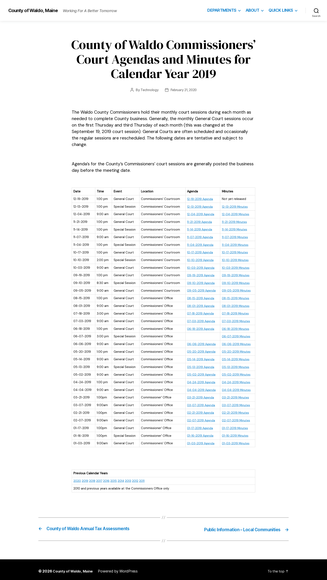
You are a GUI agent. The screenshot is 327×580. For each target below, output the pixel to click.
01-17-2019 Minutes (234, 426)
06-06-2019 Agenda (200, 342)
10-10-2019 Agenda (199, 259)
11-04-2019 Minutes (235, 244)
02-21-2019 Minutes (235, 410)
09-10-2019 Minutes (235, 282)
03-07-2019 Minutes (236, 403)
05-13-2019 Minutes (235, 365)
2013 (129, 478)
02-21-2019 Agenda (199, 410)
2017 (99, 478)
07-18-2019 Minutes (235, 312)
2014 (121, 478)
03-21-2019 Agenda (199, 395)
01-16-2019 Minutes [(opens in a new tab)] (234, 433)
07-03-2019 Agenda (200, 320)
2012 (136, 478)
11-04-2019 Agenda (199, 244)
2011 (143, 478)
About (252, 10)
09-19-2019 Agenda (199, 274)
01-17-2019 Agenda (199, 426)
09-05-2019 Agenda (200, 289)
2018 (92, 478)
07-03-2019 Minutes (236, 320)
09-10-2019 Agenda (199, 282)
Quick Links (281, 10)
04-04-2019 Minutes (236, 388)
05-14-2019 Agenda (199, 357)
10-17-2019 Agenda (199, 252)
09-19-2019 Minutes (235, 274)
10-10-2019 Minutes (235, 259)
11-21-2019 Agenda (198, 222)
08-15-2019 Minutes (235, 297)
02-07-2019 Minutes (235, 418)
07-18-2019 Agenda (199, 312)
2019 (85, 478)
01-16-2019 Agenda (199, 433)
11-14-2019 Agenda (198, 229)
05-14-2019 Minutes (235, 357)
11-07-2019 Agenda (199, 237)
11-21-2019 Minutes (234, 222)
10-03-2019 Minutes (235, 267)
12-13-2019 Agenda (198, 206)
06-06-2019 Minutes (236, 342)
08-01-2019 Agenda (199, 305)
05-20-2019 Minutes (235, 350)
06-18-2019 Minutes (235, 327)
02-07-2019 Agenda (200, 418)
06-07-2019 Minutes (236, 335)
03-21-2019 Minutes (235, 395)
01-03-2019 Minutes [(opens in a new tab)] (235, 441)
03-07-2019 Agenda (200, 403)
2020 (77, 478)
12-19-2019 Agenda (198, 199)
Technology (149, 90)
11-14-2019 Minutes (234, 229)
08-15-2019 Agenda (199, 297)
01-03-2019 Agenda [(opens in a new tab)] (199, 441)
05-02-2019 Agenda (200, 373)
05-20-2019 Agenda (200, 350)
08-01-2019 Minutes (235, 305)
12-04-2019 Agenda (199, 214)
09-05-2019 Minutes (236, 289)
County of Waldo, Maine (35, 10)
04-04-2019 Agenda (200, 388)
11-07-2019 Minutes (234, 237)
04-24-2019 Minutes (236, 380)
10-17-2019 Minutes (234, 252)
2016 (107, 478)
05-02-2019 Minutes (235, 373)
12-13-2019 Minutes (234, 206)
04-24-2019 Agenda (200, 380)
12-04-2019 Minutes (235, 214)
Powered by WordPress (120, 568)
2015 (114, 478)
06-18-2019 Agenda (199, 327)
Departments (221, 10)
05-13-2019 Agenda (199, 365)
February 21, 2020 (184, 90)
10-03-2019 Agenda (199, 267)
